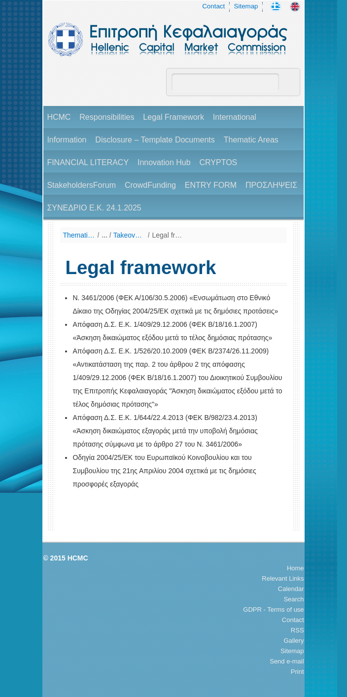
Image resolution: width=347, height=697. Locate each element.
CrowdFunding (150, 185)
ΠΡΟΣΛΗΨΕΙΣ (271, 185)
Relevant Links (283, 578)
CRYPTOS (218, 162)
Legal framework (168, 235)
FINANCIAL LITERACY (88, 162)
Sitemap (246, 6)
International (234, 117)
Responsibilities (106, 117)
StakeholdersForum (81, 185)
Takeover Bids (129, 235)
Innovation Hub (164, 162)
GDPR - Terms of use (273, 609)
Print (297, 671)
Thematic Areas (251, 140)
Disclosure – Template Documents (154, 140)
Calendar (291, 588)
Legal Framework (173, 117)
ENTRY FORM (211, 185)
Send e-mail (287, 661)
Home (295, 568)
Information (66, 140)
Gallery (293, 640)
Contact (213, 6)
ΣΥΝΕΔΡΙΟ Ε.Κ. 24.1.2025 (94, 208)
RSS (297, 630)
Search (293, 599)
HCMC (58, 117)
